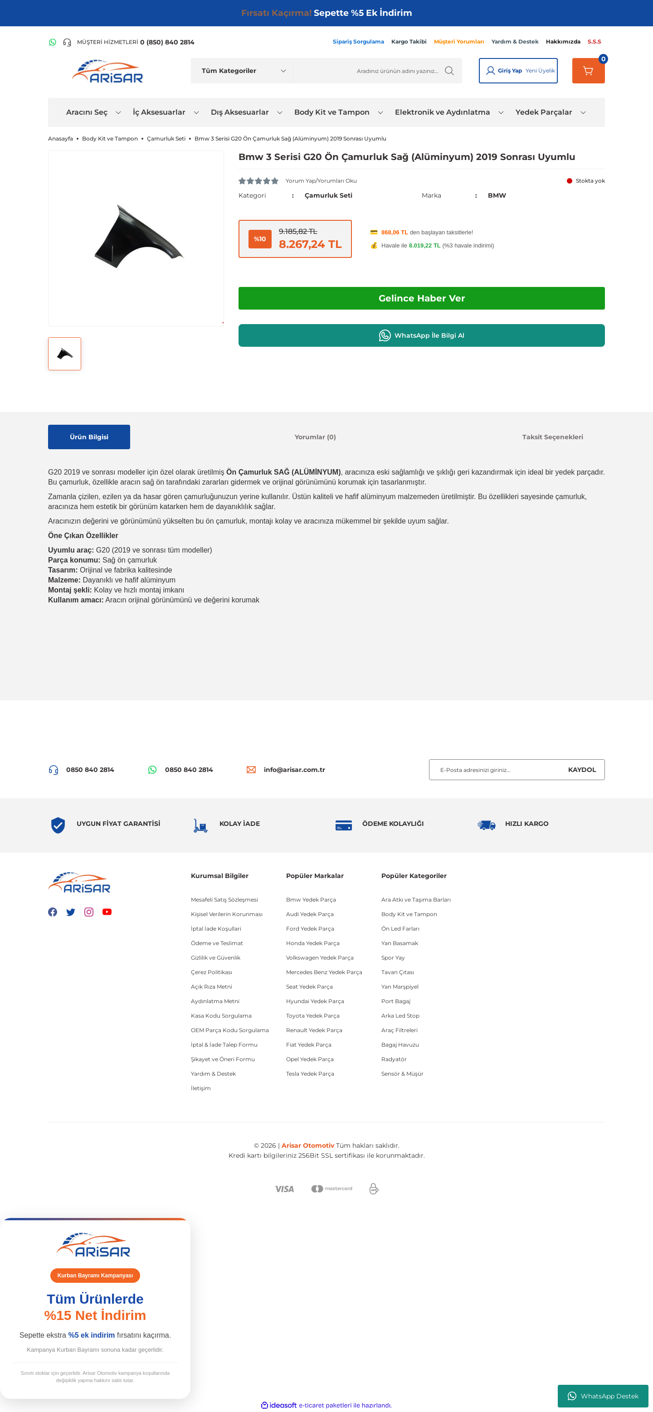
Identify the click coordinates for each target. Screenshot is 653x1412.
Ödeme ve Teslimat (217, 943)
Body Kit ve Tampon (409, 914)
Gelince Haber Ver (422, 298)
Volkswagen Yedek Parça (320, 957)
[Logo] (109, 70)
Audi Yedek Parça (310, 914)
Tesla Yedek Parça (310, 1073)
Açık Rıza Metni (211, 986)
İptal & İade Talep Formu (224, 1044)
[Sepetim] (588, 70)
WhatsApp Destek (603, 1396)
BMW (497, 195)
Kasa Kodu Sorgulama (221, 1015)
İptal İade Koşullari (216, 928)
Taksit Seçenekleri (552, 437)
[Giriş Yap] (490, 70)
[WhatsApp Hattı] (52, 42)
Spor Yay (393, 957)
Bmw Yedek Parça (311, 899)
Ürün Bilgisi (89, 437)
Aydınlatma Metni (215, 1001)
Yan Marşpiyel (400, 986)
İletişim (201, 1088)
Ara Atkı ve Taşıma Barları (416, 899)
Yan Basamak (399, 943)
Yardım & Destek (213, 1073)
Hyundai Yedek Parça (315, 1001)
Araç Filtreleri (399, 1030)
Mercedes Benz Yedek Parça (324, 972)
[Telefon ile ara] (129, 42)
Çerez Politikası (211, 972)
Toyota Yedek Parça (313, 1015)
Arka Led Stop (400, 1015)
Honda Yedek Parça (313, 943)
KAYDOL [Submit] (582, 770)
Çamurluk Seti (328, 195)
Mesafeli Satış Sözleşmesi (224, 899)
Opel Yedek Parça (310, 1059)
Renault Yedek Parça (314, 1030)
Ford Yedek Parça (310, 928)
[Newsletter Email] (517, 769)
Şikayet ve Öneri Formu (223, 1059)
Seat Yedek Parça (309, 986)
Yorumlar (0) (315, 437)
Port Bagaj (395, 1001)
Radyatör (394, 1059)
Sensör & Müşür (402, 1073)
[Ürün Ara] (377, 70)
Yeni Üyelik (540, 70)
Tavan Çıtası (397, 972)
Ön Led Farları (400, 928)
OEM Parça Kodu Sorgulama (230, 1030)
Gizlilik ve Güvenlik (215, 957)
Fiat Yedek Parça (308, 1044)
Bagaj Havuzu (400, 1044)
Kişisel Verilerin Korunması (227, 914)
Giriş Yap (510, 70)
